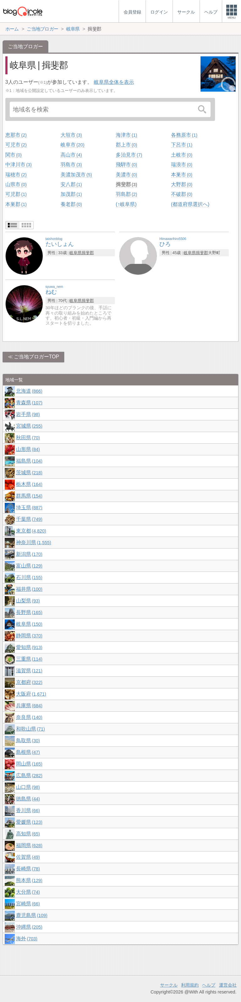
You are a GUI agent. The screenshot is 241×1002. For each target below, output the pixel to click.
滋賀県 (29, 670)
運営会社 (228, 985)
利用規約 (190, 985)
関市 (13, 154)
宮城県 (29, 426)
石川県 (29, 577)
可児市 (16, 144)
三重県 (29, 659)
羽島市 (71, 164)
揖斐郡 (126, 184)
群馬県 (29, 495)
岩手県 (28, 414)
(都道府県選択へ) (190, 204)
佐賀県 (28, 857)
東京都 (31, 530)
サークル (169, 985)
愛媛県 (29, 822)
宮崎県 (28, 903)
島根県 (28, 752)
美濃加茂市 (76, 174)
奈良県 (29, 717)
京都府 (29, 682)
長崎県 (28, 868)
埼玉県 (29, 507)
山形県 (28, 449)
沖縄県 (29, 927)
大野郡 (181, 184)
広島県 (29, 775)
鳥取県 (28, 740)
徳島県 (28, 798)
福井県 (29, 589)
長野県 (29, 612)
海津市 (126, 135)
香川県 (28, 810)
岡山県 (29, 763)
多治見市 (129, 154)
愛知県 (29, 647)
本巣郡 (16, 204)
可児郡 (16, 194)
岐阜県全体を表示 (114, 82)
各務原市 (184, 135)
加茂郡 (71, 194)
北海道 (29, 391)
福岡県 (29, 845)
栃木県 (29, 484)
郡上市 (126, 144)
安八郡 (71, 184)
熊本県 (29, 880)
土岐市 (181, 154)
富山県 (29, 565)
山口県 (28, 787)
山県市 (16, 184)
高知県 (28, 833)
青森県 (29, 402)
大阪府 (31, 694)
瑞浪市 (181, 164)
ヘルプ (208, 985)
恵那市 (16, 135)
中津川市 (18, 164)
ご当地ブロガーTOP (36, 356)
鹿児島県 (31, 915)
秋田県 (28, 437)
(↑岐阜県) (126, 204)
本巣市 (181, 174)
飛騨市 (126, 164)
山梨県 (28, 600)
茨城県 (29, 472)
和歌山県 (30, 729)
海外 (26, 938)
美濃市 (126, 174)
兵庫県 (29, 705)
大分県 (28, 892)
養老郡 (71, 204)
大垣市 (71, 135)
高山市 (71, 154)
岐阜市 (72, 144)
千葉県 (29, 519)
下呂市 (181, 144)
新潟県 (29, 554)
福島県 (29, 461)
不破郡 (181, 194)
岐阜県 (75, 252)
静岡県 (29, 635)
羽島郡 (126, 194)
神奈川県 (33, 542)
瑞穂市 (16, 174)
